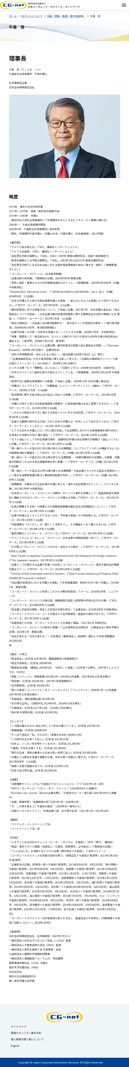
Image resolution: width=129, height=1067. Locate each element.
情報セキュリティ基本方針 (26, 1033)
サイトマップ (18, 1026)
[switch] (124, 5)
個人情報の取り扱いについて (27, 1039)
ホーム (13, 16)
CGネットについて (31, 16)
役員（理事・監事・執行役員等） (66, 16)
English (15, 1046)
